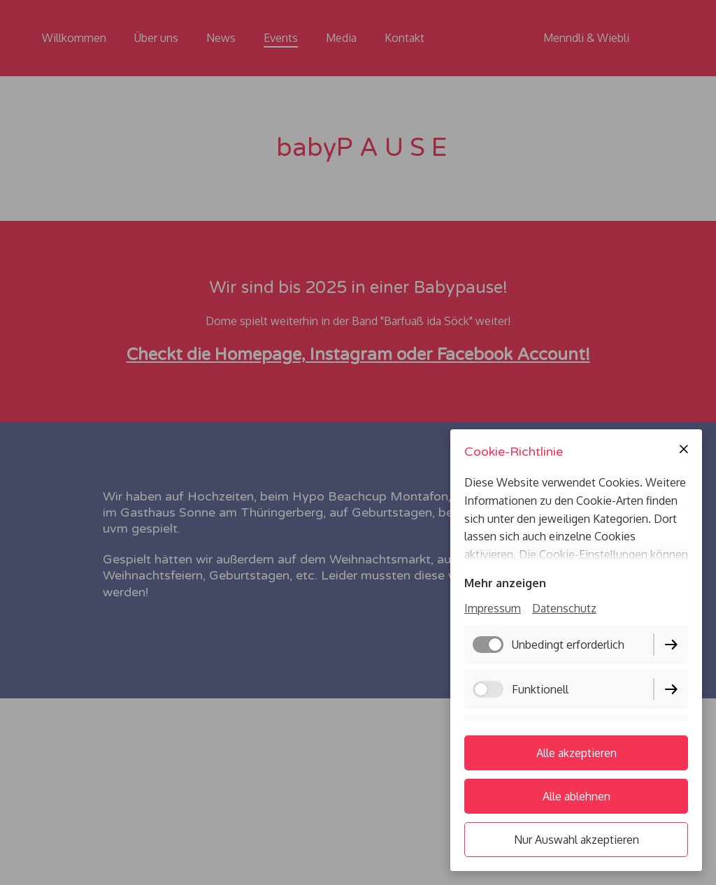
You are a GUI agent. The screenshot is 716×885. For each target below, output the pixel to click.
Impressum (492, 608)
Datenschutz (564, 608)
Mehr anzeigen (505, 583)
